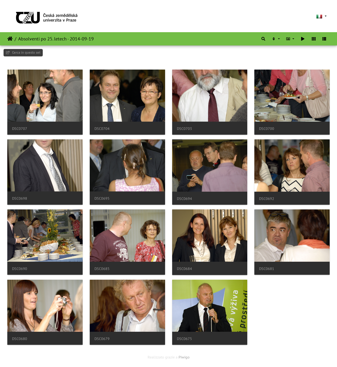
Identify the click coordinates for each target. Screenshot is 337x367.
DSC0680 (19, 338)
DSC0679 (102, 338)
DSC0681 (266, 268)
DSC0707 (19, 128)
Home (10, 38)
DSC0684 (184, 268)
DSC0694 (184, 198)
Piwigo (184, 357)
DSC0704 (102, 128)
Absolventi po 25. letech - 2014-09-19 (56, 39)
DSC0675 (184, 338)
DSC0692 (266, 198)
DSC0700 (266, 128)
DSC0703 (184, 128)
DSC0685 (102, 268)
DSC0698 (19, 198)
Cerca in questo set (23, 52)
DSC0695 (102, 198)
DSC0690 (19, 268)
